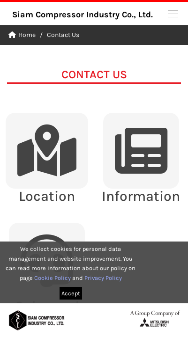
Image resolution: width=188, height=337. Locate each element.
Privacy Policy (103, 277)
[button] (173, 13)
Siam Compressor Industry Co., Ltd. (82, 14)
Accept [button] (70, 293)
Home (22, 35)
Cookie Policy (52, 277)
